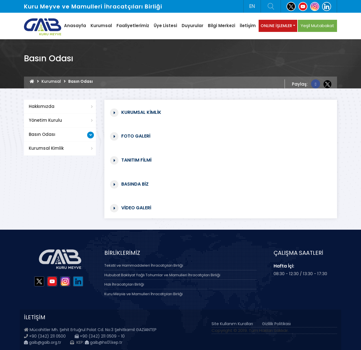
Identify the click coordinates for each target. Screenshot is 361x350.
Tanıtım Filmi (136, 160)
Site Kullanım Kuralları (232, 324)
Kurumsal (101, 26)
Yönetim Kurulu (45, 120)
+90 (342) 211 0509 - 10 (100, 336)
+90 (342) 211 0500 (47, 336)
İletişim (248, 26)
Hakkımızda (41, 106)
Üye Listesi (165, 26)
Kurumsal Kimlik (46, 148)
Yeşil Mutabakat (317, 26)
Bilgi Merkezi (221, 26)
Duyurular (192, 26)
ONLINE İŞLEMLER (276, 26)
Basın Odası (42, 134)
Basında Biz (135, 184)
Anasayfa (75, 26)
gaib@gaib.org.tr (42, 342)
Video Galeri (136, 207)
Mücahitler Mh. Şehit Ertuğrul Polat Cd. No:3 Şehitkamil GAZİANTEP (93, 329)
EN (252, 6)
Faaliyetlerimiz (132, 26)
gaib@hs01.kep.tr (103, 342)
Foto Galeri (135, 136)
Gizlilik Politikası (276, 324)
